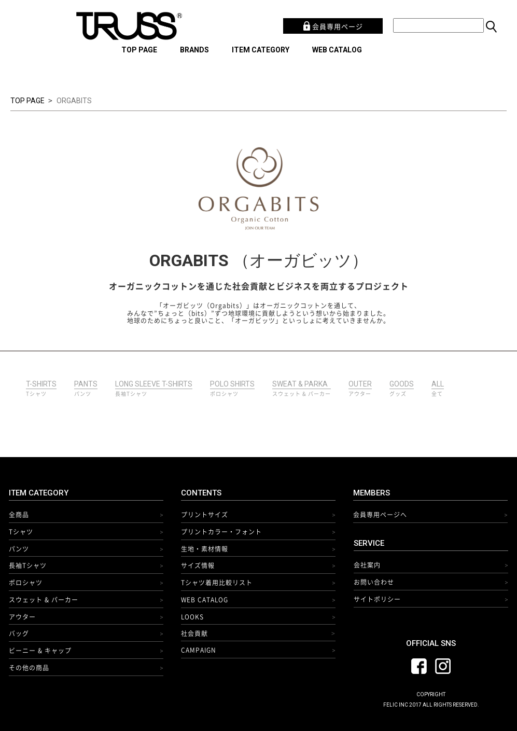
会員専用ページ (333, 26)
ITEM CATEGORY (260, 50)
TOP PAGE (139, 50)
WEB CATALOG (337, 50)
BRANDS (194, 50)
